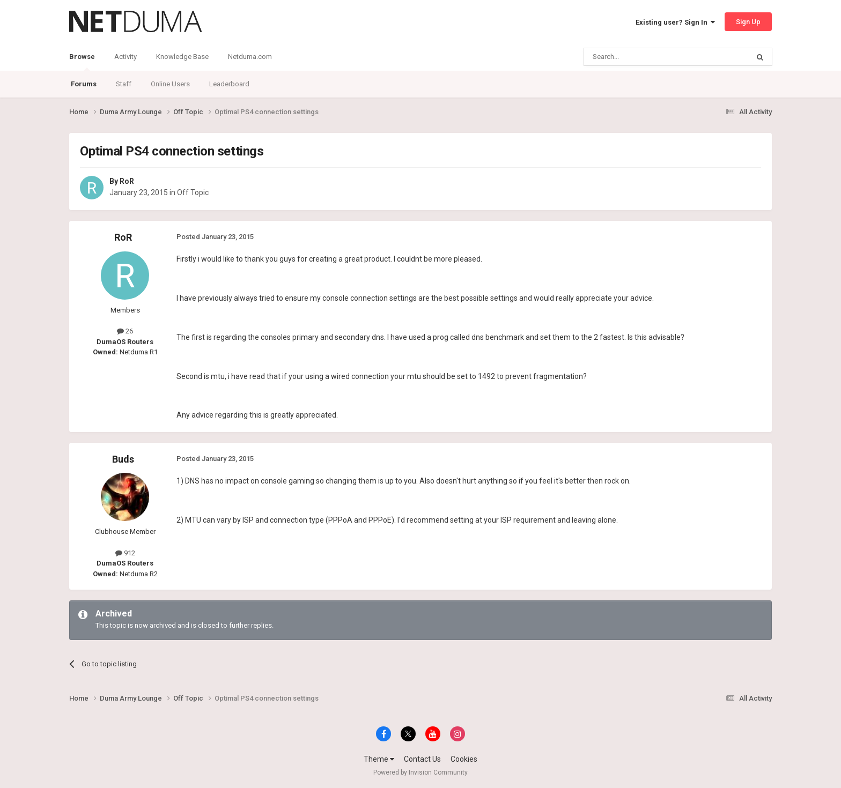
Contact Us (422, 759)
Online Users (170, 84)
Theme (379, 759)
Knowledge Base (182, 57)
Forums (84, 84)
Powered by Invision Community (420, 772)
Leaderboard (229, 84)
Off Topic (193, 192)
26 (125, 331)
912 (125, 553)
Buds (123, 459)
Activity (125, 57)
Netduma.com (250, 57)
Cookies (464, 759)
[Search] (640, 56)
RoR (127, 181)
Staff (123, 84)
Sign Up (748, 22)
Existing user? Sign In (675, 22)
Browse (82, 62)
